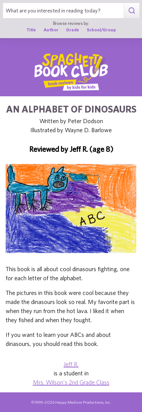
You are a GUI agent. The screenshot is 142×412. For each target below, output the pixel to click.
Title (31, 29)
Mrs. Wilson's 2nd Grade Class (71, 382)
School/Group (101, 29)
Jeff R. (71, 364)
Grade (72, 29)
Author (51, 29)
